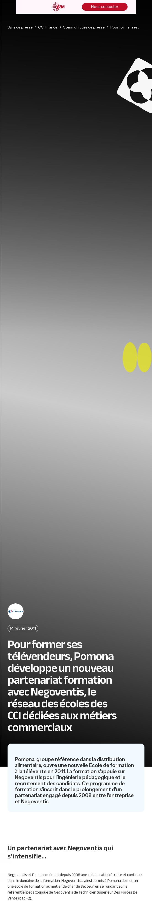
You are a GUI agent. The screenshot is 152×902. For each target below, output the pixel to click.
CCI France (47, 27)
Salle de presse (20, 27)
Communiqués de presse (84, 27)
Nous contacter (104, 6)
